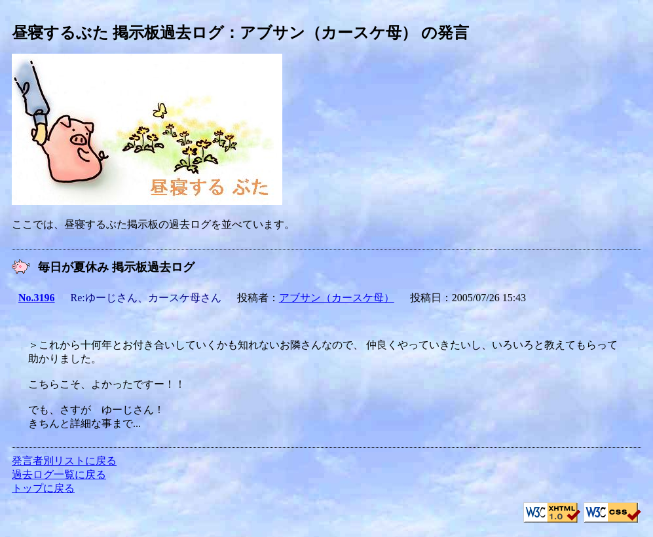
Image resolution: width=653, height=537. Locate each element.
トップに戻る (43, 488)
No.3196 (36, 297)
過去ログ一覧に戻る (59, 474)
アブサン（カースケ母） (336, 297)
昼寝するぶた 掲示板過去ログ (118, 32)
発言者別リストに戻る (64, 460)
